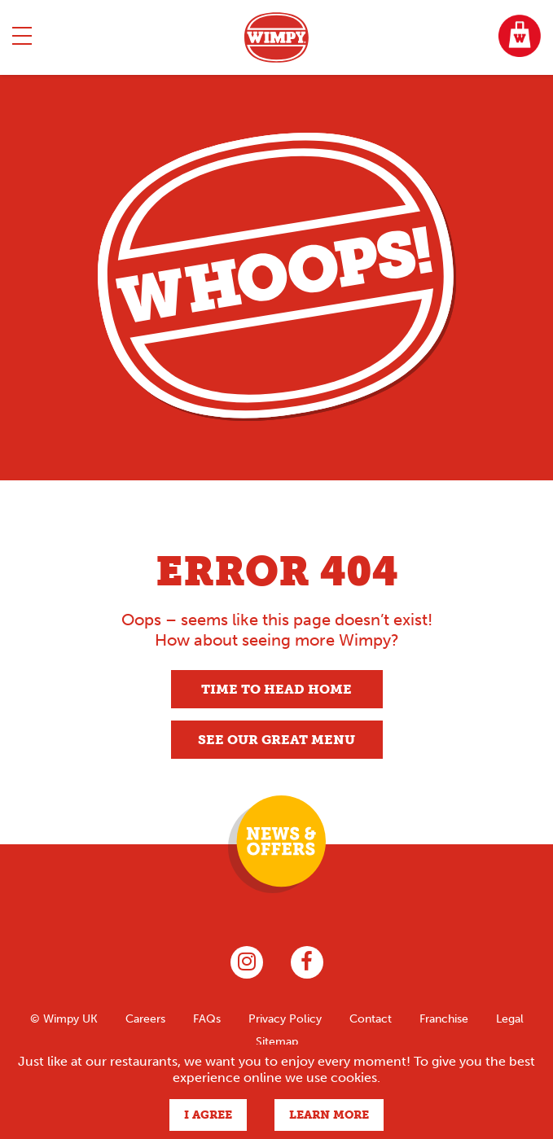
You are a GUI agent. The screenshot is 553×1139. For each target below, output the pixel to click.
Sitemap (277, 1041)
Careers (145, 1018)
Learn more (329, 1115)
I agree (208, 1115)
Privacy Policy (285, 1018)
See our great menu (276, 739)
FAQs (207, 1018)
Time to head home (276, 689)
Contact (370, 1018)
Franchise (443, 1018)
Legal (510, 1018)
